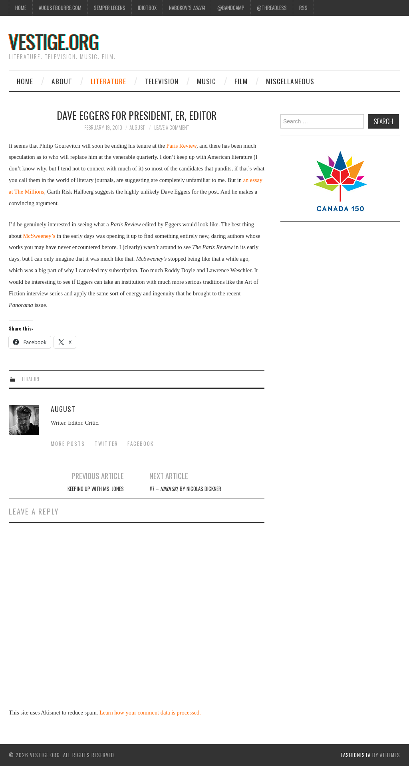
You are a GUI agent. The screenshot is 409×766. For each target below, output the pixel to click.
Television (162, 81)
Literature (108, 81)
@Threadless (272, 8)
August (137, 127)
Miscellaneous (290, 81)
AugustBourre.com (60, 8)
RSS (303, 8)
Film (241, 81)
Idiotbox (147, 8)
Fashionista (356, 755)
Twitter (106, 443)
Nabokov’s (187, 8)
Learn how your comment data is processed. (150, 712)
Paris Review (181, 146)
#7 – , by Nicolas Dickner (185, 489)
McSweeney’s (39, 236)
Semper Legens (109, 8)
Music (206, 81)
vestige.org (54, 41)
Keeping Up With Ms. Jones (96, 489)
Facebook (140, 443)
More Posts (68, 443)
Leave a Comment (171, 127)
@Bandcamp (230, 8)
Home (20, 8)
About (62, 81)
